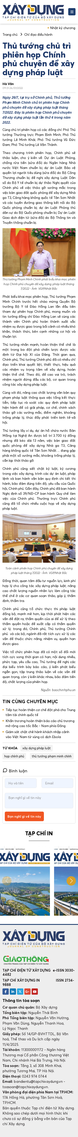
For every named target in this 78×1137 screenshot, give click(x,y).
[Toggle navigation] (72, 11)
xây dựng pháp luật (36, 748)
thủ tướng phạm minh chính (52, 756)
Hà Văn (8, 84)
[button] (71, 881)
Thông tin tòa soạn (21, 1000)
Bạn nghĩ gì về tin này (24, 816)
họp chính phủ (14, 756)
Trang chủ (9, 34)
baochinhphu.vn (64, 690)
